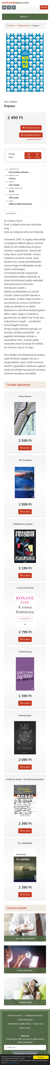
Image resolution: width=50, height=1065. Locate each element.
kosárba (25, 447)
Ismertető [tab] (10, 213)
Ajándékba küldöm (31, 135)
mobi (37, 155)
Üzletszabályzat (25, 1019)
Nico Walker (10, 101)
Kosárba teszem (31, 127)
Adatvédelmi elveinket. (13, 1063)
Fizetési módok (15, 1015)
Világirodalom (23, 25)
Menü (25, 16)
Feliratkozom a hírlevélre (25, 1053)
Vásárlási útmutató (33, 1015)
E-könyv (10, 25)
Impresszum (25, 1027)
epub (29, 155)
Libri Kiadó (14, 185)
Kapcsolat (38, 1023)
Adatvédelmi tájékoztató (19, 1023)
